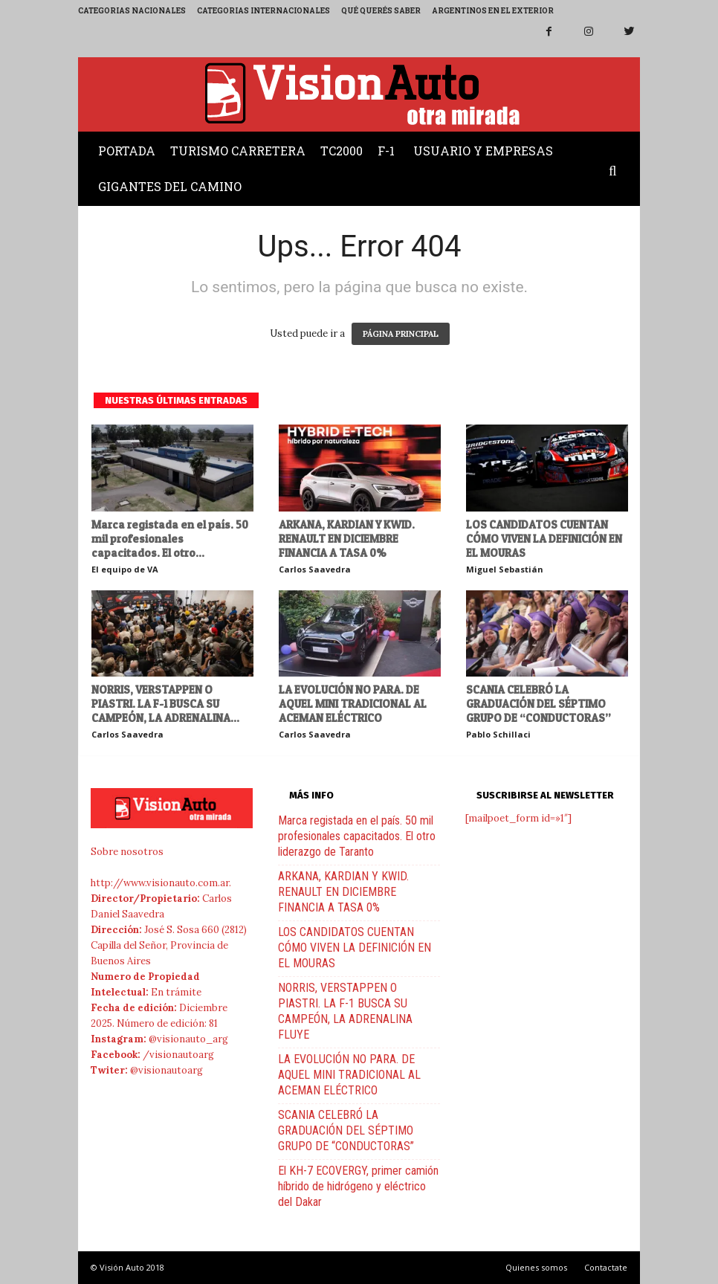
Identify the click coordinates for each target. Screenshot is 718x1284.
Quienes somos (536, 1267)
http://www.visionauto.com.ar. (161, 883)
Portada (126, 150)
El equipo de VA (124, 569)
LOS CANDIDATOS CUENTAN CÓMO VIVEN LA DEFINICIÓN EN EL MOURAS (544, 538)
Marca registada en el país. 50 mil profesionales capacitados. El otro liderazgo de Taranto (357, 836)
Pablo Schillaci (498, 734)
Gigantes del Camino (170, 186)
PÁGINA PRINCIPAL (401, 334)
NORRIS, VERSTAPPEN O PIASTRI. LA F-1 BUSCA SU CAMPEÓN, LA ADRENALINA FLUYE (345, 1011)
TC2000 (341, 150)
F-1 (386, 150)
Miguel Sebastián (504, 569)
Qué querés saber (381, 11)
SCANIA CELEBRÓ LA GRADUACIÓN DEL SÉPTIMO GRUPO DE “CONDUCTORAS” (538, 704)
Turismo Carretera (237, 150)
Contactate (605, 1267)
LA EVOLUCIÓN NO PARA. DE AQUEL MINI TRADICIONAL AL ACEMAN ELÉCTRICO (353, 704)
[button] (616, 172)
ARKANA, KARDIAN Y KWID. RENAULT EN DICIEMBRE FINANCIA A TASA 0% (347, 538)
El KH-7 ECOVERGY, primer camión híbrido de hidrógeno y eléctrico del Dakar (358, 1186)
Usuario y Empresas (483, 150)
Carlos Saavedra (315, 569)
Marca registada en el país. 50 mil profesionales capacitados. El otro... (169, 538)
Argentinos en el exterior (493, 11)
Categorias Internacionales (263, 11)
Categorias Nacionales (132, 11)
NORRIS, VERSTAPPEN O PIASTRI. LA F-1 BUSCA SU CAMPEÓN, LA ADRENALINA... (165, 704)
